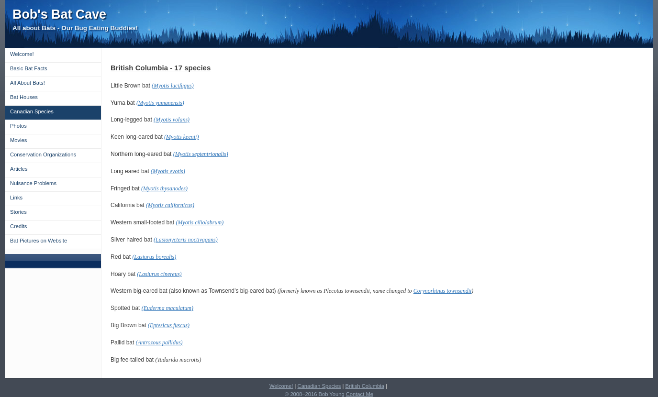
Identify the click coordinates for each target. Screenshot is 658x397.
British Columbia (365, 386)
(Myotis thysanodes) (164, 188)
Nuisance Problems (33, 183)
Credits (18, 226)
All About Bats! (27, 83)
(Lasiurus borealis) (154, 257)
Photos (18, 126)
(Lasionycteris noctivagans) (186, 239)
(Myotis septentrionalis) (200, 154)
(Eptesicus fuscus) (169, 325)
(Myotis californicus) (170, 205)
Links (16, 197)
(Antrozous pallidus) (159, 342)
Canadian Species (32, 111)
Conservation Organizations (43, 154)
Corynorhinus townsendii (442, 290)
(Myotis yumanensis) (160, 102)
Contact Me (359, 394)
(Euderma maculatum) (167, 308)
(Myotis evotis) (168, 171)
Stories (18, 212)
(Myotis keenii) (181, 136)
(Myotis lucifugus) (173, 85)
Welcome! (22, 54)
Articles (19, 169)
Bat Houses (24, 97)
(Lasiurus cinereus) (159, 274)
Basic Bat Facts (28, 68)
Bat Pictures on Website (38, 240)
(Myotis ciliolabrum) (200, 222)
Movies (18, 140)
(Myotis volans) (172, 119)
